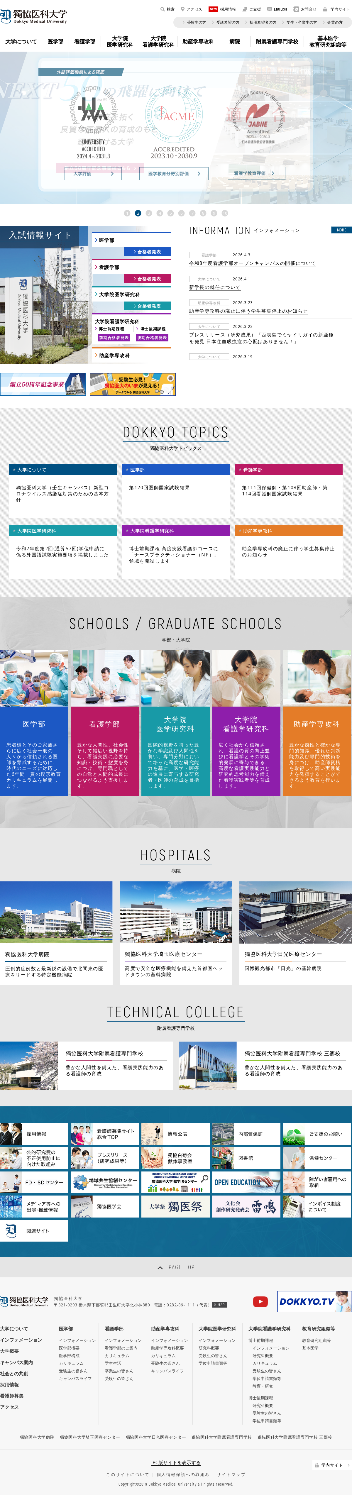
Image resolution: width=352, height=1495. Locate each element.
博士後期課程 (153, 328)
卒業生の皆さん (119, 1371)
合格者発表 (149, 252)
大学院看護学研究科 (269, 1328)
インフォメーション (21, 1340)
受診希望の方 (227, 22)
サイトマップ (231, 1474)
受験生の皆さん (73, 1371)
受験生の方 (196, 22)
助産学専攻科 (114, 355)
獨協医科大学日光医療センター (156, 1437)
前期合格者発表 (114, 337)
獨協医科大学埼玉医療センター (90, 1437)
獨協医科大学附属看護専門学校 (222, 1437)
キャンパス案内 (16, 1362)
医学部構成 (69, 1355)
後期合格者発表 (152, 337)
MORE (341, 229)
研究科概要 (209, 1348)
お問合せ (305, 9)
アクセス (191, 9)
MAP (219, 1304)
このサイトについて (128, 1474)
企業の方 (335, 22)
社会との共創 (14, 1373)
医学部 (107, 240)
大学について (14, 1328)
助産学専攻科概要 (167, 1348)
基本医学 (310, 1348)
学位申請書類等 (213, 1363)
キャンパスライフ (75, 1378)
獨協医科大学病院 (37, 1437)
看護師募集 (11, 1396)
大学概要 (9, 1351)
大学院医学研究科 (120, 294)
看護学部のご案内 (121, 1348)
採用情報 (222, 9)
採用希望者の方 (263, 22)
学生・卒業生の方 (302, 22)
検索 (167, 9)
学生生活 (113, 1363)
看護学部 (109, 267)
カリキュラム (71, 1363)
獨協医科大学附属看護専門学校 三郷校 (295, 1437)
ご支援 (251, 9)
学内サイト (337, 9)
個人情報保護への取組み (183, 1474)
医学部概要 (69, 1348)
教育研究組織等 (318, 1328)
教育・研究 (263, 1386)
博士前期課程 (112, 328)
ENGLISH (277, 9)
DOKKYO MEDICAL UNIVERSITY (33, 16)
